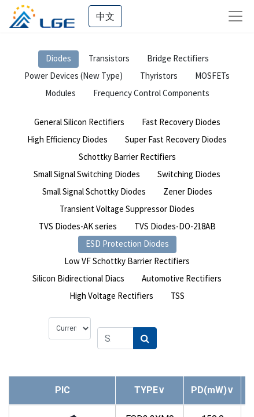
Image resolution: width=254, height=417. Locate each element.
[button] (149, 390)
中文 (105, 16)
